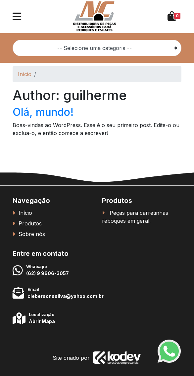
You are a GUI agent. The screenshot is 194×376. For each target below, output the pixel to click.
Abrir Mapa (42, 321)
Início (24, 74)
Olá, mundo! (43, 112)
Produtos (30, 223)
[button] (17, 17)
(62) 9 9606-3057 (47, 273)
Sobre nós (32, 234)
